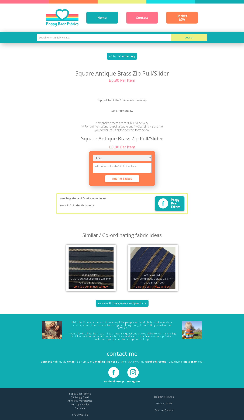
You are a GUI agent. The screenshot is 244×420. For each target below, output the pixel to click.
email (71, 361)
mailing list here (106, 361)
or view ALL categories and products (122, 303)
